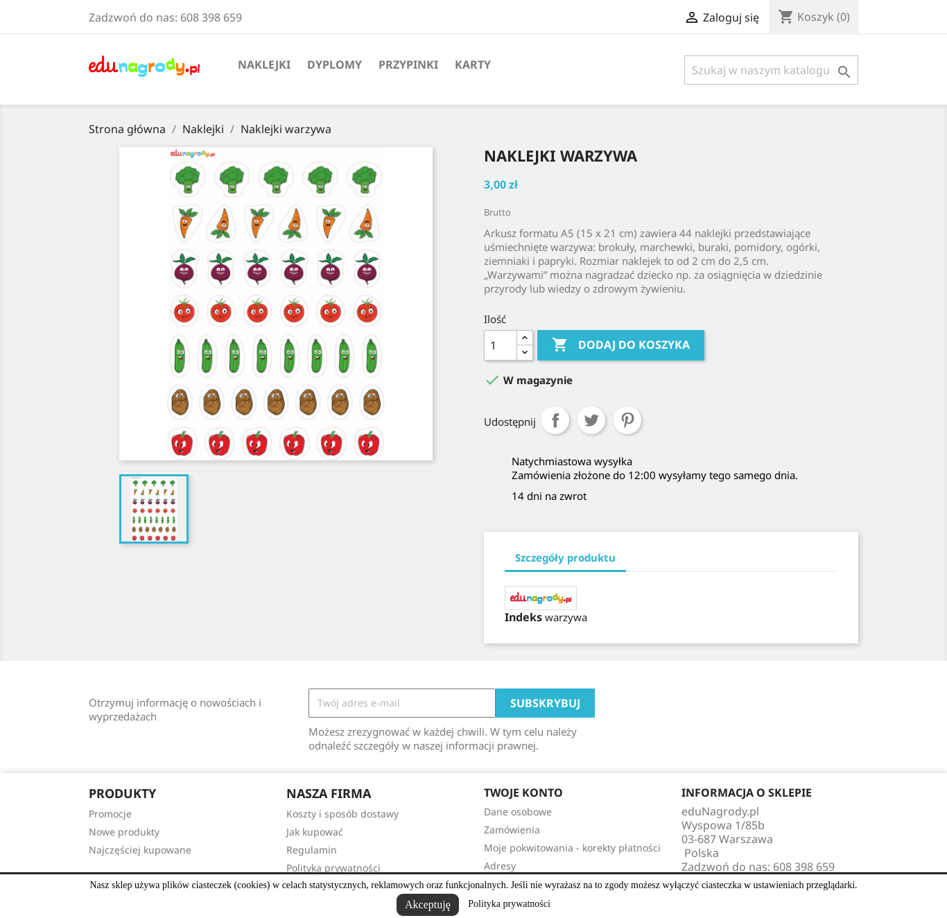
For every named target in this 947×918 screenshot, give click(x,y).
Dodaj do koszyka (621, 345)
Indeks (523, 617)
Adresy (500, 865)
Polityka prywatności (509, 904)
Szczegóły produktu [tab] (565, 557)
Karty (473, 64)
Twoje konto (523, 792)
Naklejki (264, 64)
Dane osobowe (518, 811)
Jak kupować (314, 831)
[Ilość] (500, 345)
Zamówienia (512, 829)
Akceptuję (428, 904)
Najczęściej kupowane (140, 849)
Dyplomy (334, 64)
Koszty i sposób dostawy (342, 813)
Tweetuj (591, 420)
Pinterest (627, 420)
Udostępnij (555, 420)
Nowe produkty (124, 831)
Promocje (110, 813)
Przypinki (408, 64)
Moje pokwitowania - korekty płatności (572, 847)
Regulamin (311, 849)
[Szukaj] (771, 70)
